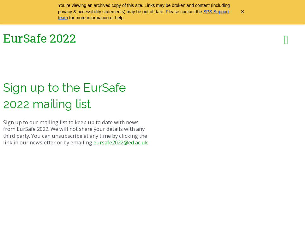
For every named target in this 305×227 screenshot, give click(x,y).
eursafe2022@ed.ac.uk (120, 142)
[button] (285, 40)
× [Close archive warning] (242, 12)
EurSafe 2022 (39, 38)
